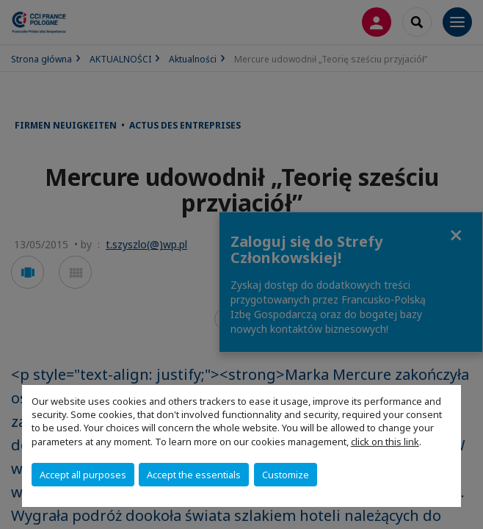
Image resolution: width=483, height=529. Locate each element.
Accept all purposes (83, 474)
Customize (285, 474)
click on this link (385, 441)
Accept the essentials (194, 474)
